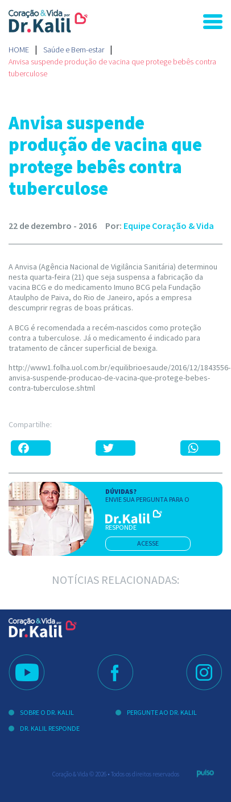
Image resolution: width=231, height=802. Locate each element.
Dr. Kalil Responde (50, 728)
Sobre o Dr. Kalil (47, 712)
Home (19, 49)
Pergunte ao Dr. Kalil (162, 712)
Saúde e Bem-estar (73, 49)
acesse (148, 543)
